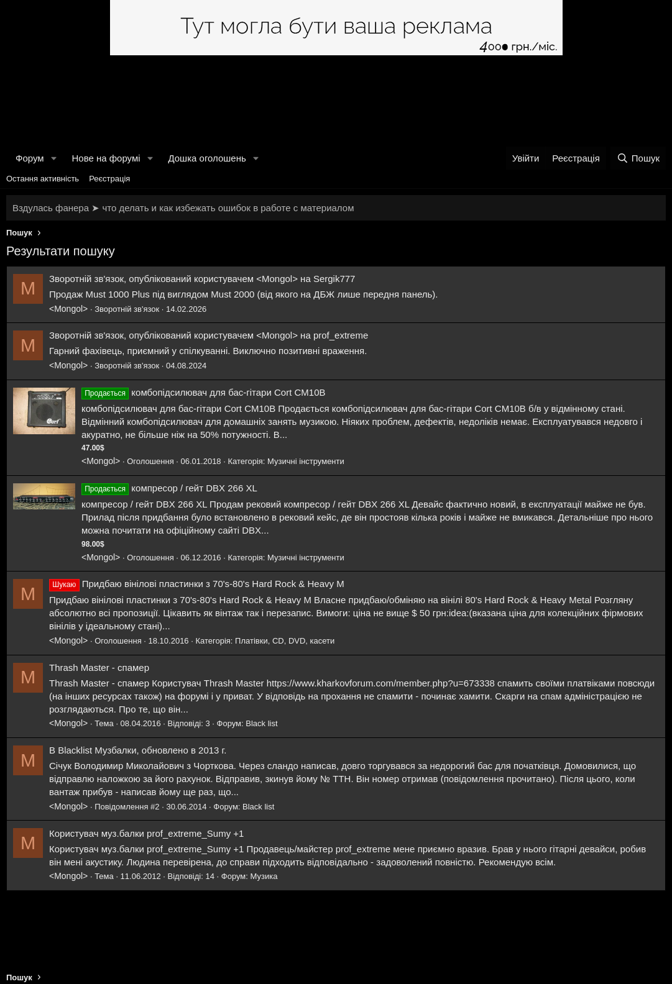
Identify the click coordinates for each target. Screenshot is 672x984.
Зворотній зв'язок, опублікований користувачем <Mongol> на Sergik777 (202, 278)
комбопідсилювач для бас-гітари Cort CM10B (228, 392)
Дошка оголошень (207, 158)
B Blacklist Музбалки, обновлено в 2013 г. (137, 750)
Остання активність (42, 178)
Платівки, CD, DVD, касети (284, 640)
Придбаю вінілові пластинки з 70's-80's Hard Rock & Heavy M (213, 583)
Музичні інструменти (305, 461)
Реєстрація (109, 178)
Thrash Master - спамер (99, 667)
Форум (30, 158)
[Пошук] (638, 158)
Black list (261, 723)
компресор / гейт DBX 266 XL (194, 488)
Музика (264, 876)
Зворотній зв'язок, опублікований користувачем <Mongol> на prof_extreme (208, 335)
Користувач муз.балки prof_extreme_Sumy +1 (146, 833)
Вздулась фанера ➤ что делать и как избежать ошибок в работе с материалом (183, 208)
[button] (53, 158)
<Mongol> (68, 309)
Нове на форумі (105, 158)
